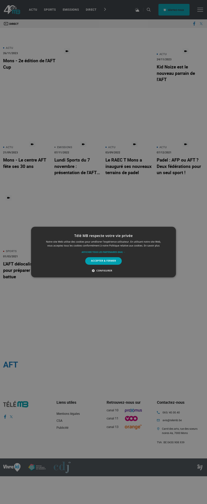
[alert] (103, 252)
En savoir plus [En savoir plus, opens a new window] (152, 245)
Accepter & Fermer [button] (103, 261)
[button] (103, 252)
